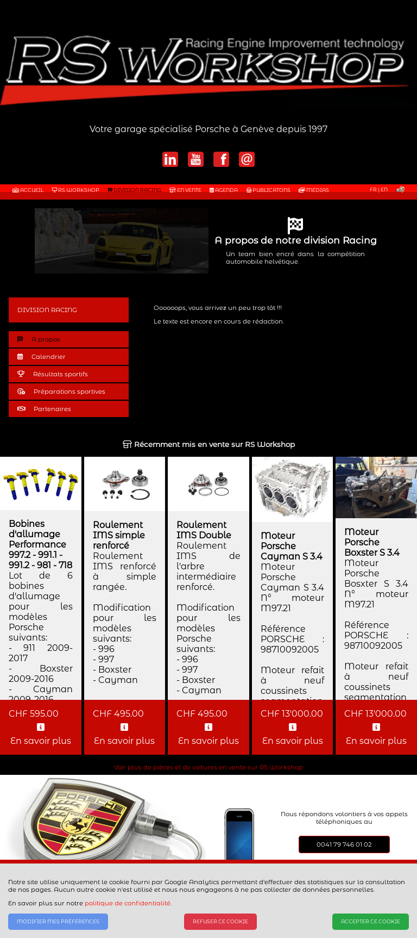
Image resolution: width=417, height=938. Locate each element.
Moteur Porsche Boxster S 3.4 (372, 542)
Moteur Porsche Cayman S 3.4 (292, 546)
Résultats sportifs (52, 374)
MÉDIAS (314, 190)
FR (373, 189)
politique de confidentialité (127, 903)
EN (384, 189)
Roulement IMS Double (203, 530)
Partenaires (44, 409)
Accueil (27, 190)
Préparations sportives (61, 391)
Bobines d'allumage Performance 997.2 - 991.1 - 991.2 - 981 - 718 (40, 544)
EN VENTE (185, 190)
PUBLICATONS (268, 190)
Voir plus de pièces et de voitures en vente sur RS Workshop (208, 767)
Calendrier (41, 357)
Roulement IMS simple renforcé (119, 535)
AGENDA (224, 190)
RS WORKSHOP (75, 190)
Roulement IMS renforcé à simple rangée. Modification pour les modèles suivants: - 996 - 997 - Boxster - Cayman (125, 618)
